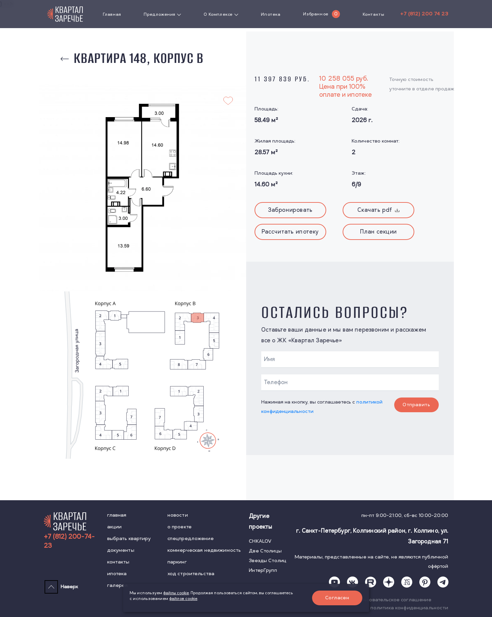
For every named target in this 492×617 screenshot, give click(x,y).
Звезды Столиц (267, 560)
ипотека (117, 574)
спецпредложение (190, 538)
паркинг (177, 562)
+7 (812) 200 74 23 (424, 13)
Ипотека (270, 14)
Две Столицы (265, 551)
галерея (117, 585)
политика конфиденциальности (409, 608)
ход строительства (190, 574)
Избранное (315, 14)
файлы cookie (176, 593)
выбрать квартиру (129, 538)
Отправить (416, 405)
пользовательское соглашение (393, 600)
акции (114, 527)
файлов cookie (183, 599)
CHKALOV (260, 541)
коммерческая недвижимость (204, 550)
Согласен (337, 598)
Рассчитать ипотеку (290, 232)
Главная (112, 14)
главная (117, 515)
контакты (118, 562)
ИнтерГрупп (263, 570)
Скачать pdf (378, 210)
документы (120, 550)
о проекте (179, 527)
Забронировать (290, 210)
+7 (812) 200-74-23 (69, 541)
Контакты (373, 14)
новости (177, 515)
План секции (378, 232)
